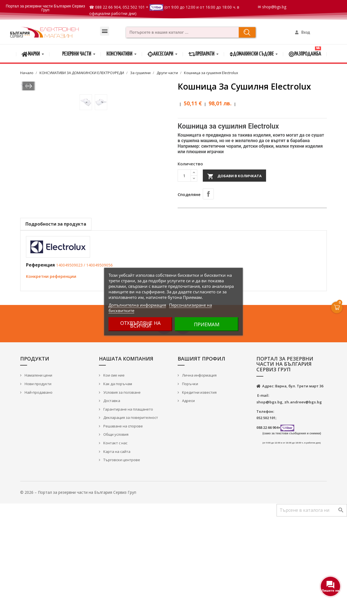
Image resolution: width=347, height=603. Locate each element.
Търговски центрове (121, 546)
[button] (104, 31)
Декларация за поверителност (130, 504)
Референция (40, 352)
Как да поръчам (117, 470)
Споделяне (208, 193)
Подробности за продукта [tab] (55, 311)
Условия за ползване (121, 478)
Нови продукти (37, 470)
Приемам (206, 324)
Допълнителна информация (137, 304)
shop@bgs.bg (274, 6)
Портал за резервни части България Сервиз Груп (45, 8)
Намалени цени (38, 462)
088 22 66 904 (107, 7)
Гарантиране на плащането (127, 495)
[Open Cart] (337, 307)
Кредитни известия (199, 478)
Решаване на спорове (122, 512)
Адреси (188, 487)
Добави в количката (234, 176)
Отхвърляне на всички (140, 324)
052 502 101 (134, 7)
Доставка (111, 487)
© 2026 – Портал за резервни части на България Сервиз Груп (78, 578)
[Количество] (184, 175)
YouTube (183, 412)
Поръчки (189, 470)
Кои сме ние (113, 462)
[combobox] (180, 32)
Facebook (164, 412)
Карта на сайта (116, 538)
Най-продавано (38, 478)
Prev (28, 172)
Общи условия (115, 521)
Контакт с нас (114, 529)
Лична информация (199, 462)
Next (162, 172)
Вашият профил (201, 445)
